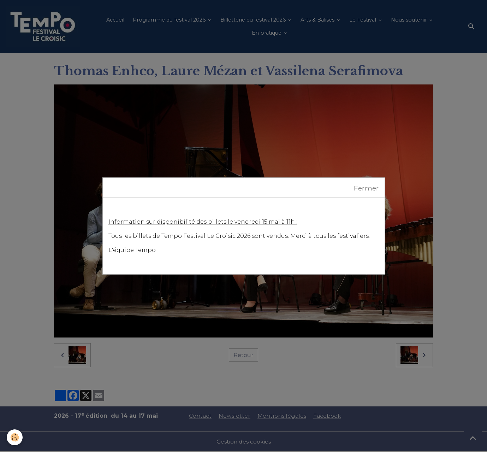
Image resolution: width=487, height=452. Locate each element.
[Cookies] (15, 437)
